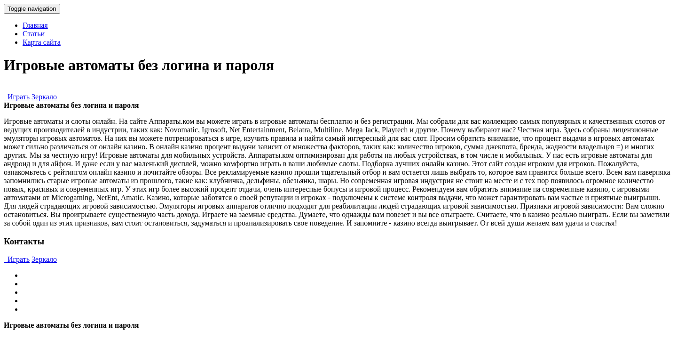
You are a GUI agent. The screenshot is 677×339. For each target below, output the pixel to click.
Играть (17, 97)
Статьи (34, 34)
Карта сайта (42, 42)
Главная (35, 25)
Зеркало (44, 97)
